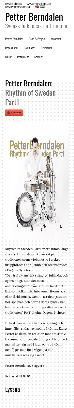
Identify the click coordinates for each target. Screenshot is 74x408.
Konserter (56, 39)
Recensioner (11, 48)
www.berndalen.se (13, 3)
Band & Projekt (37, 39)
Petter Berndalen (34, 16)
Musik (8, 57)
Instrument (23, 57)
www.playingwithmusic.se (38, 3)
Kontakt (38, 57)
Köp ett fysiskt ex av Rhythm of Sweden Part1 (14, 112)
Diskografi (46, 48)
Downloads (30, 48)
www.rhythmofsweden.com (17, 7)
